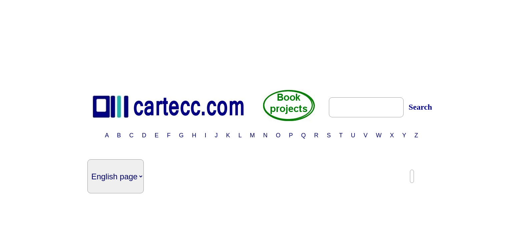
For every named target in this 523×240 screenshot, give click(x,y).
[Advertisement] (261, 44)
